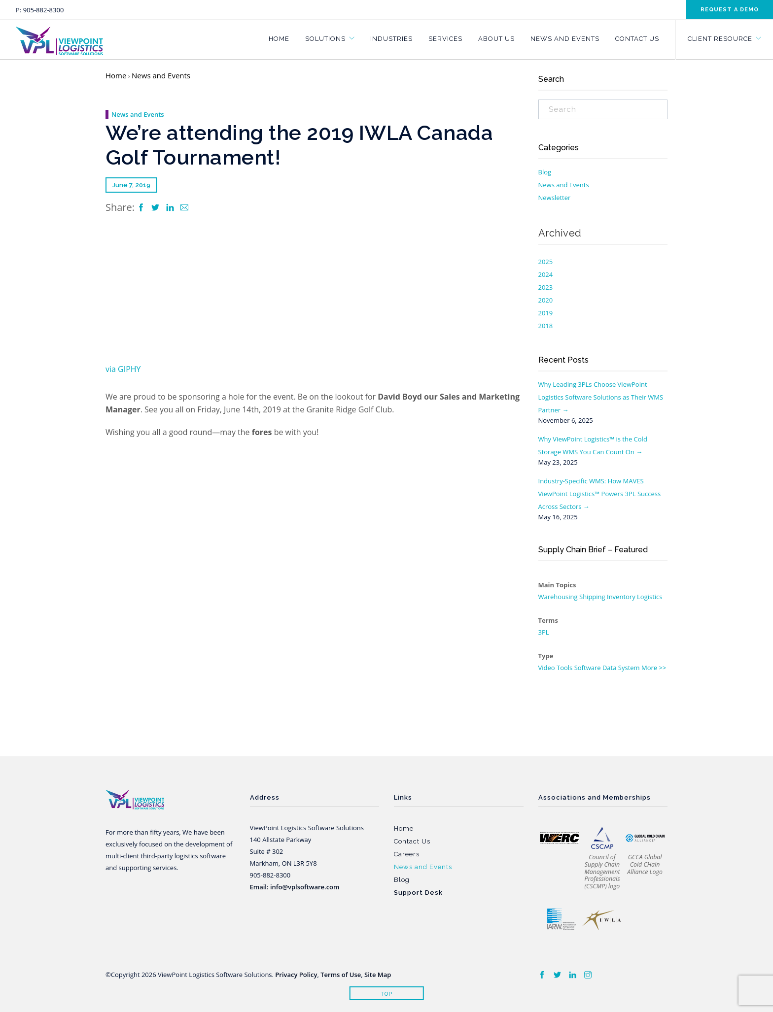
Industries (391, 38)
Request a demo (730, 9)
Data (609, 667)
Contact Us (637, 38)
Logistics (649, 596)
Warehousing (558, 596)
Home (279, 38)
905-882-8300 (43, 9)
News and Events (564, 38)
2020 (545, 300)
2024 (545, 274)
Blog (545, 172)
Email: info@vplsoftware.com (295, 886)
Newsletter (554, 197)
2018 (545, 325)
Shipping (592, 596)
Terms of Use (340, 974)
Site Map (377, 974)
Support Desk (418, 892)
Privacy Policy (296, 974)
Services (445, 38)
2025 (545, 261)
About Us (496, 38)
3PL (543, 632)
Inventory (621, 596)
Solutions (325, 38)
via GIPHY (123, 369)
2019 (545, 312)
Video (546, 667)
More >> (653, 667)
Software (587, 667)
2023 (545, 287)
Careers (407, 854)
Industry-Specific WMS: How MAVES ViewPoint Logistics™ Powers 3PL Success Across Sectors (599, 493)
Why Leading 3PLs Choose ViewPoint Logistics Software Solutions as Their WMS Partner (601, 397)
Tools (564, 667)
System (629, 667)
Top (386, 994)
